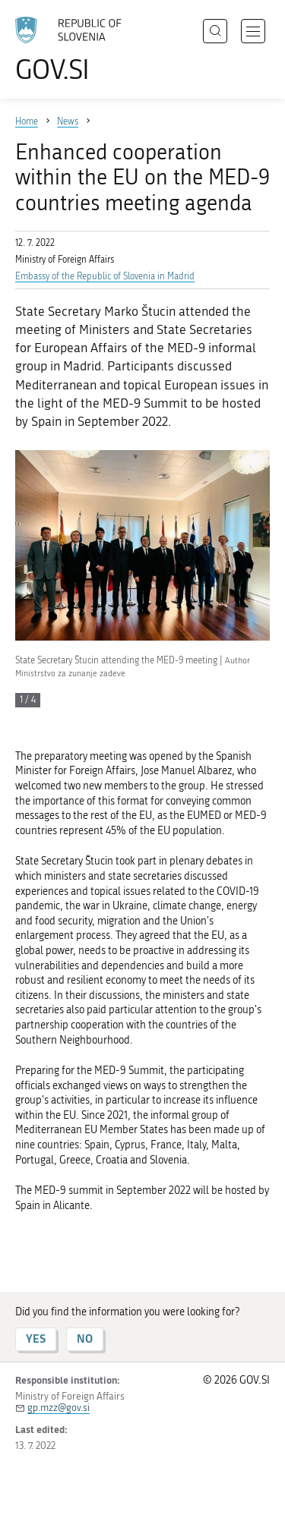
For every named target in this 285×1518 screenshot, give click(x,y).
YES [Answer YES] (36, 1338)
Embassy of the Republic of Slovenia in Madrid (105, 276)
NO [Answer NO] (85, 1338)
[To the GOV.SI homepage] (76, 50)
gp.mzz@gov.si (58, 1407)
